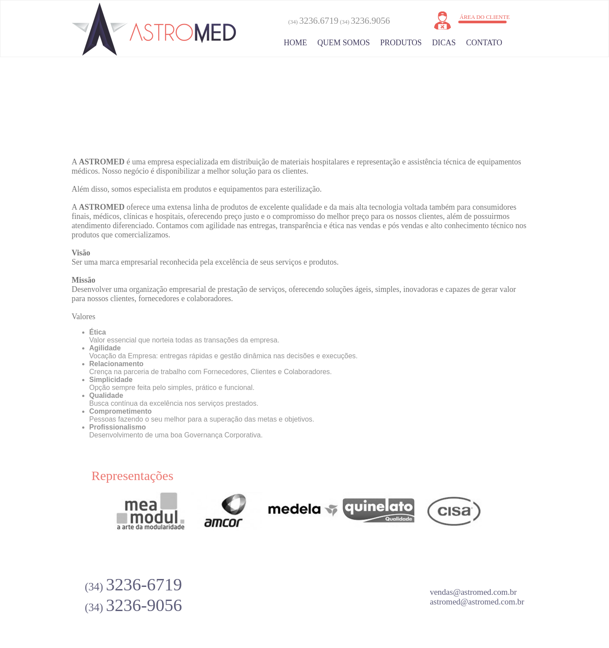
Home (295, 42)
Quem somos (343, 42)
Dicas (444, 42)
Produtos (401, 42)
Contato (484, 42)
